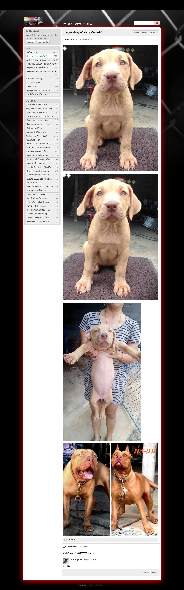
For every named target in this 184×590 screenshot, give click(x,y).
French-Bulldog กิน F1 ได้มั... (38, 218)
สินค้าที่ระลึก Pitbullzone (36, 206)
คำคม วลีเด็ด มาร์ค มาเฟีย (37, 155)
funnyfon (77, 559)
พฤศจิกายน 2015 (86, 39)
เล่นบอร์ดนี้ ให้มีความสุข (36, 132)
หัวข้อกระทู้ (67, 24)
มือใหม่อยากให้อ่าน (34, 128)
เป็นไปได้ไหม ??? (33, 183)
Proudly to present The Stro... (38, 222)
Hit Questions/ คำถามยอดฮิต (38, 90)
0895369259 (71, 39)
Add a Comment (150, 572)
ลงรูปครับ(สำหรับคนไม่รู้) (36, 214)
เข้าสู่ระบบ (88, 24)
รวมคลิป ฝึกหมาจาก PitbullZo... (39, 167)
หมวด (28, 48)
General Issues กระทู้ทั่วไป (37, 56)
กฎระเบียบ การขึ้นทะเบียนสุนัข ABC (41, 64)
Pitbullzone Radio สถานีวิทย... (38, 144)
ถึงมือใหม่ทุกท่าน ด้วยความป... (38, 175)
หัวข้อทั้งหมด (31, 52)
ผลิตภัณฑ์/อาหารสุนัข (35, 79)
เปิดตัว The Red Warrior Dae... (38, 148)
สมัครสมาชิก (43, 42)
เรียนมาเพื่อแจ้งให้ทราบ (36, 190)
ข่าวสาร (78, 24)
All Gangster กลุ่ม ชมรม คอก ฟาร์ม (40, 60)
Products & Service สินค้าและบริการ (41, 72)
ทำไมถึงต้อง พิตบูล (34, 140)
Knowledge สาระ (33, 86)
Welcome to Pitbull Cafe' (36, 136)
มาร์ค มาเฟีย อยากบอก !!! (36, 163)
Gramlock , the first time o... (37, 171)
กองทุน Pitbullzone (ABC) (36, 194)
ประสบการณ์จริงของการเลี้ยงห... (39, 159)
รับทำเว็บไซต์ (97, 585)
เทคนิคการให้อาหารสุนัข (36, 105)
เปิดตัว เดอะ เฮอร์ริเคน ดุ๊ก (36, 113)
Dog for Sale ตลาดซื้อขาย (37, 68)
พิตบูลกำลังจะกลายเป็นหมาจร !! (39, 109)
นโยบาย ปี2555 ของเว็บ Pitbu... (39, 179)
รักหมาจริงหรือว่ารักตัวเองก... (38, 202)
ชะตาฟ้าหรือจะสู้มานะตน (36, 198)
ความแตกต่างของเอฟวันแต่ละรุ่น (39, 187)
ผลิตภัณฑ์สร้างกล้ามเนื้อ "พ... (38, 151)
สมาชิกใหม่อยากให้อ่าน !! (36, 94)
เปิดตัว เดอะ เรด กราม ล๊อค (37, 120)
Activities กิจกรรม (33, 82)
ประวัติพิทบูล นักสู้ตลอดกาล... (38, 210)
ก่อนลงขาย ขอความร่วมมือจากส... (40, 116)
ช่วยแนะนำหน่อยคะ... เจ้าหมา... (39, 124)
